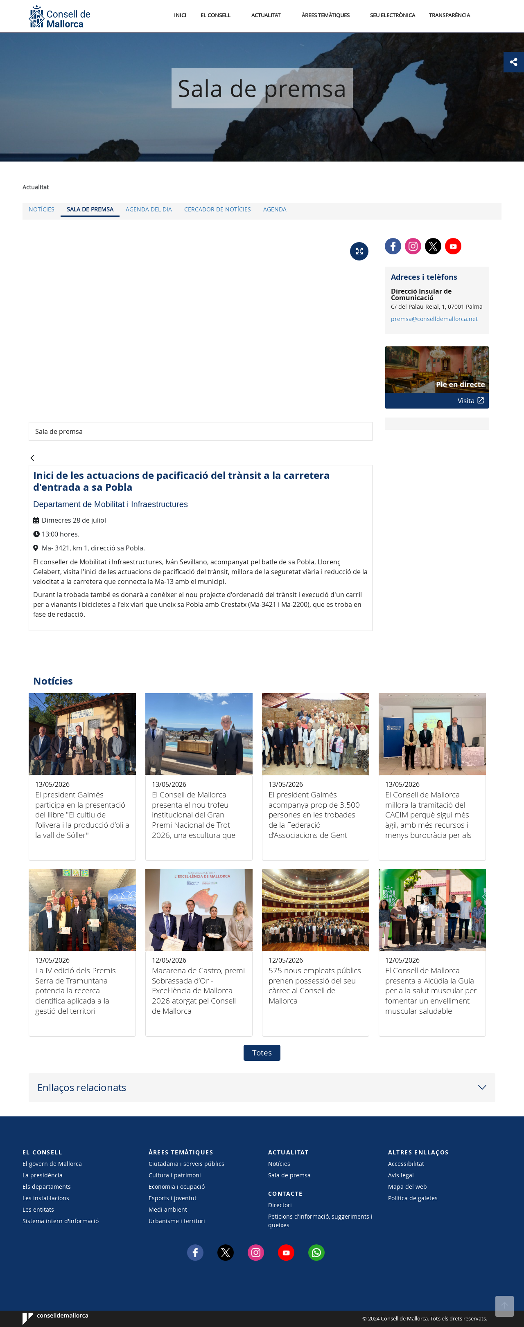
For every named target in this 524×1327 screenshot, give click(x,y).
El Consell (215, 15)
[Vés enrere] (32, 459)
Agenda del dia (149, 209)
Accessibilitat (406, 1164)
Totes (262, 1052)
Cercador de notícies (217, 209)
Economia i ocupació (177, 1186)
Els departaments (47, 1186)
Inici (180, 15)
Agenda (275, 209)
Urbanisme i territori (177, 1221)
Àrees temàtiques (325, 15)
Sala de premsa (90, 209)
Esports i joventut (172, 1198)
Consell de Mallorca (47, 1318)
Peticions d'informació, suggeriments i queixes (320, 1220)
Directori (280, 1205)
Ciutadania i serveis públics (186, 1164)
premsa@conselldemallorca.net (434, 319)
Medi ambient (168, 1209)
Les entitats (38, 1209)
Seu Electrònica (392, 15)
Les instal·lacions (46, 1198)
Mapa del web (407, 1186)
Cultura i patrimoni (175, 1175)
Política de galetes (413, 1198)
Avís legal (401, 1175)
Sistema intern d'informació (61, 1221)
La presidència (43, 1175)
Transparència (449, 15)
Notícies (41, 209)
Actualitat (265, 15)
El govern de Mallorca (52, 1164)
